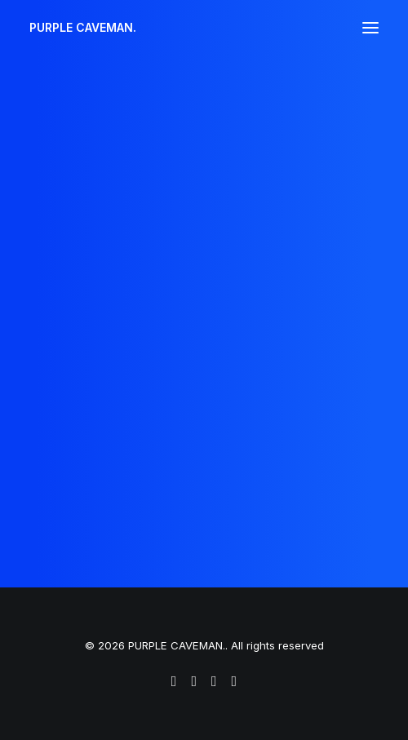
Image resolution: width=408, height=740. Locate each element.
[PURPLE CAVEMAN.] (82, 27)
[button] (370, 27)
